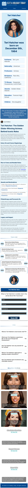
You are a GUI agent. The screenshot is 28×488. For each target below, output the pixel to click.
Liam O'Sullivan (7, 121)
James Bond (23, 169)
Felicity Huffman (14, 374)
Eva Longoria (14, 393)
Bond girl (4, 304)
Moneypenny (5, 308)
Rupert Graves (14, 449)
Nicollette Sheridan (14, 430)
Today (14, 8)
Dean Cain (14, 467)
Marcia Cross (14, 411)
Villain (3, 299)
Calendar (5, 8)
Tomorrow (24, 8)
